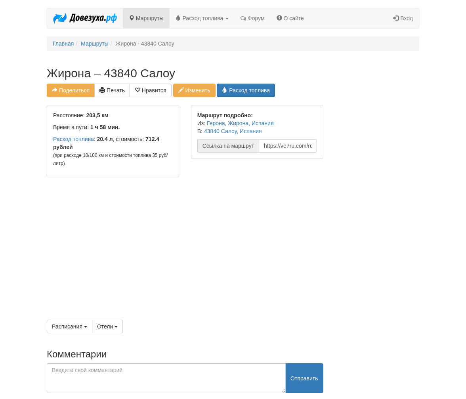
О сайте (290, 18)
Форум (252, 18)
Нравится (150, 90)
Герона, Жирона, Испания (240, 123)
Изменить (194, 90)
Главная (63, 43)
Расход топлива (202, 18)
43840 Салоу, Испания (233, 131)
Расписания (69, 326)
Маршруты (146, 18)
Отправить (304, 378)
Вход (403, 18)
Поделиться (71, 90)
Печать (112, 90)
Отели (107, 326)
